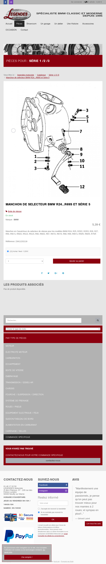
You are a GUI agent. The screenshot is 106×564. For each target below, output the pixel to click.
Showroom (31, 23)
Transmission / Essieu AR (19, 382)
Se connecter (76, 2)
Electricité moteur (16, 352)
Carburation (13, 358)
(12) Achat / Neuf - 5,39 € (17, 251)
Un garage (45, 23)
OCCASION (11, 29)
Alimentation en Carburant (21, 425)
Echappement (13, 364)
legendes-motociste (25, 75)
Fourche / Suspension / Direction (25, 394)
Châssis (10, 388)
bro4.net (56, 561)
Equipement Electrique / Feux (22, 413)
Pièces (19, 23)
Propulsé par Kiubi (67, 561)
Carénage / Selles (16, 431)
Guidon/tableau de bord (20, 419)
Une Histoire (72, 23)
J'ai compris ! (26, 557)
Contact (24, 29)
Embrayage (12, 376)
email (66, 534)
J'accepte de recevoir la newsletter (52, 509)
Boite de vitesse (15, 211)
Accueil (9, 23)
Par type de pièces (16, 338)
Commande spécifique (18, 437)
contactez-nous (53, 460)
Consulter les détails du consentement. (51, 536)
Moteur (10, 346)
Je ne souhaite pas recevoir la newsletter (50, 513)
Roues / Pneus (13, 406)
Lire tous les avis (94, 523)
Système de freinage (17, 400)
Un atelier (58, 23)
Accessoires (88, 23)
